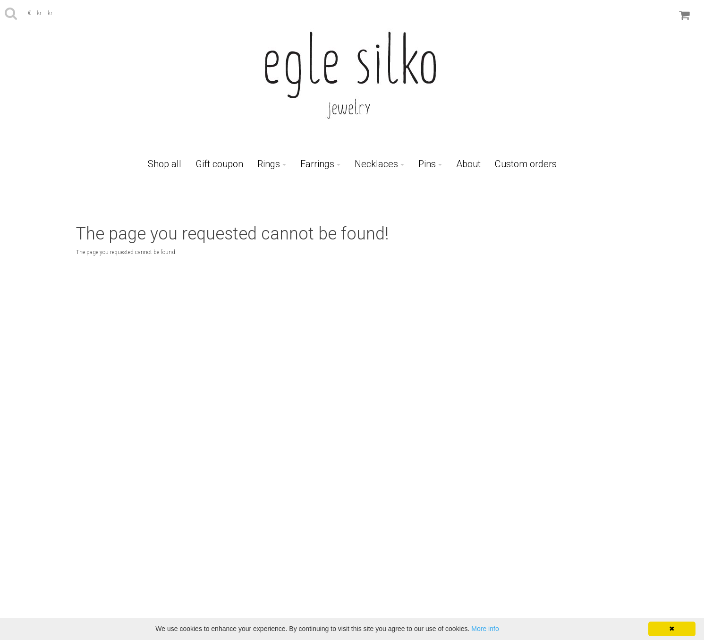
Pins (430, 164)
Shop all (164, 164)
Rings (271, 164)
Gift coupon (219, 164)
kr (40, 13)
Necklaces (379, 164)
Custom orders (526, 164)
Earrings (320, 164)
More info (485, 628)
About (468, 164)
